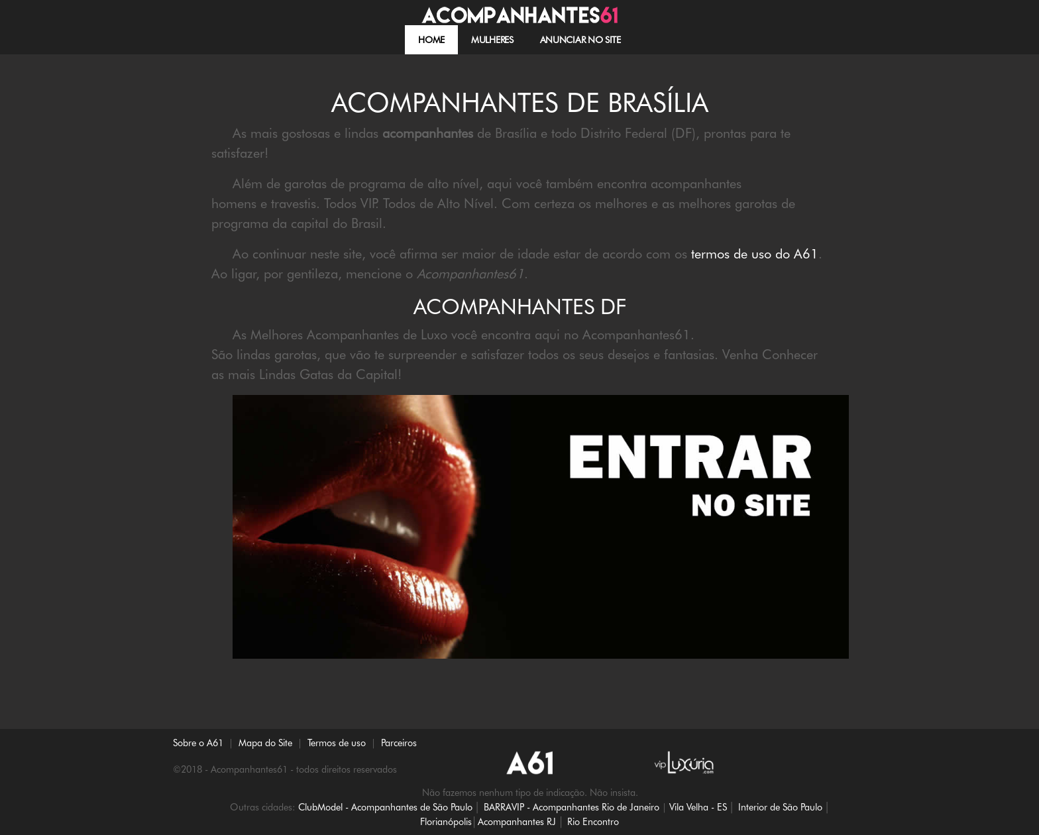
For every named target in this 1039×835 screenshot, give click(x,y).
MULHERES (492, 39)
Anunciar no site (580, 39)
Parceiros (399, 742)
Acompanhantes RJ (517, 821)
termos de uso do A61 (754, 254)
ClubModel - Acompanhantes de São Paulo (385, 806)
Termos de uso (336, 742)
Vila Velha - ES (698, 806)
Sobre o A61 (198, 742)
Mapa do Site (265, 742)
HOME (431, 39)
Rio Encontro (593, 821)
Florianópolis (446, 821)
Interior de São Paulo (780, 806)
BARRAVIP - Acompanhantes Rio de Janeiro (571, 806)
